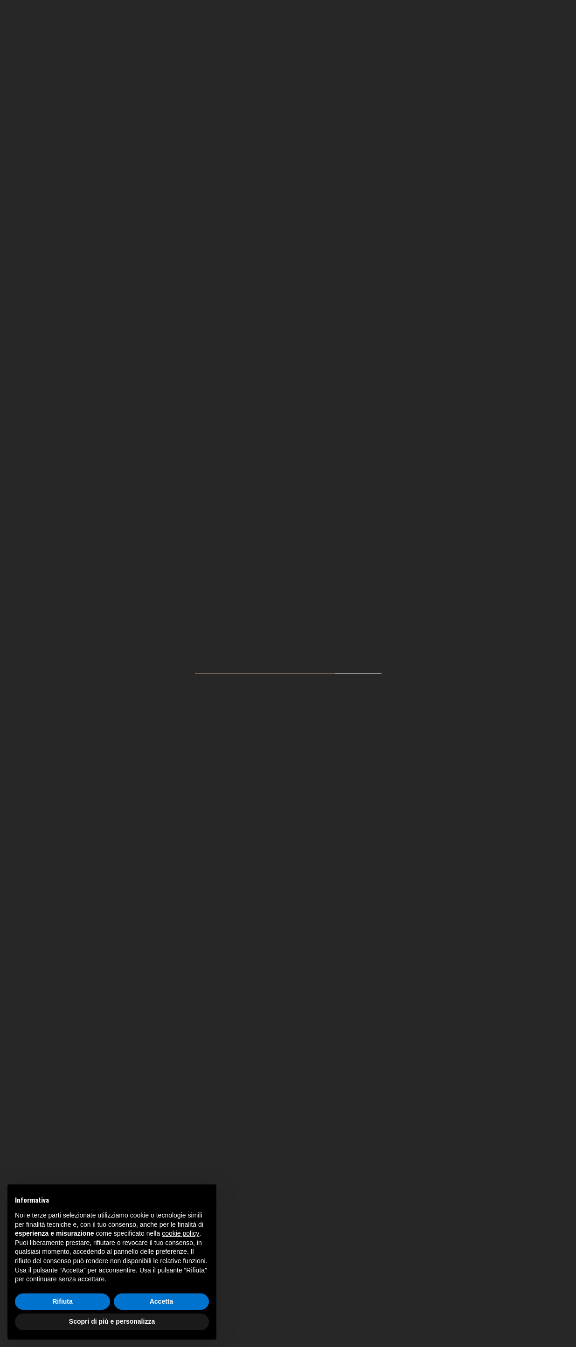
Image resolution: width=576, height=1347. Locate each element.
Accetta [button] (161, 1301)
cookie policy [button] (180, 1233)
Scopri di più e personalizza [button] (112, 1321)
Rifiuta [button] (62, 1301)
